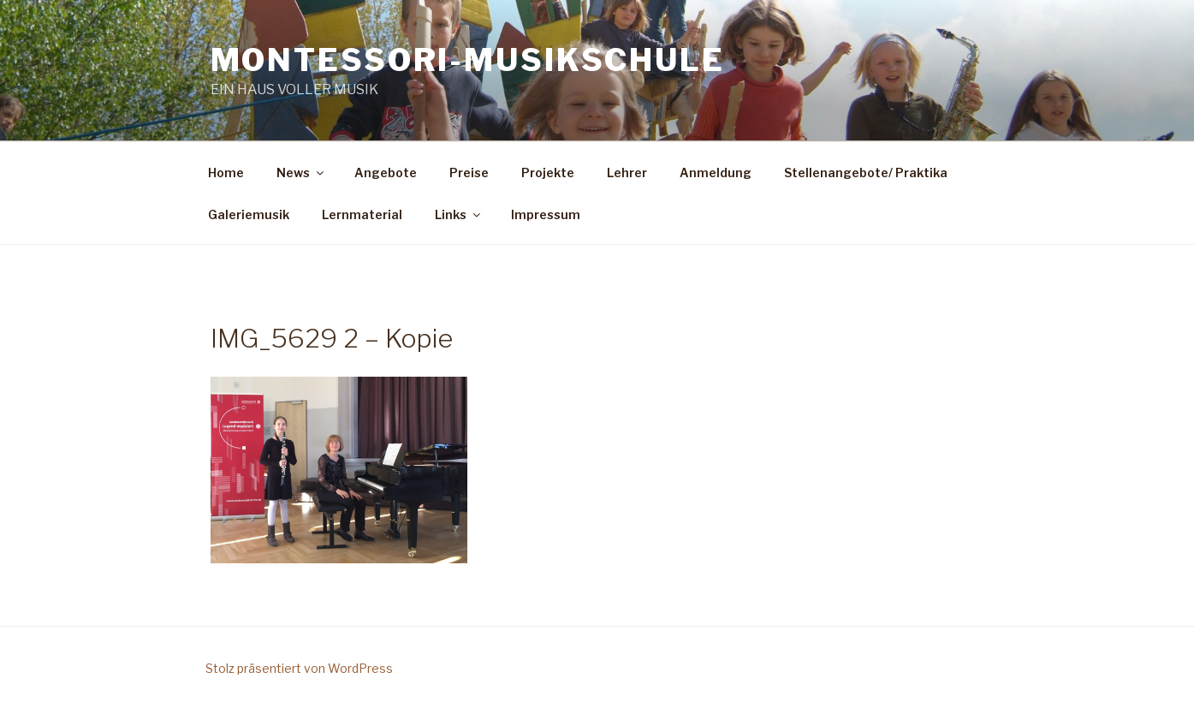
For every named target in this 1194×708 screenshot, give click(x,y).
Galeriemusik (248, 214)
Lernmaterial (362, 214)
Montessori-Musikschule (468, 60)
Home (226, 172)
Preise (469, 172)
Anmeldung (715, 172)
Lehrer (627, 172)
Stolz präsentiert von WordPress (299, 668)
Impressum (545, 214)
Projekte (547, 172)
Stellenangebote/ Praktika (865, 172)
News (301, 172)
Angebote (385, 172)
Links (459, 214)
